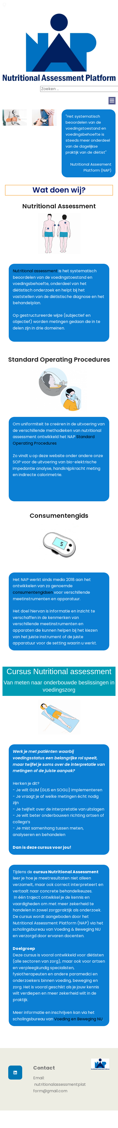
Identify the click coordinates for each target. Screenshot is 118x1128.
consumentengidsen (33, 592)
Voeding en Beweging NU (78, 1019)
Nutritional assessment (35, 271)
